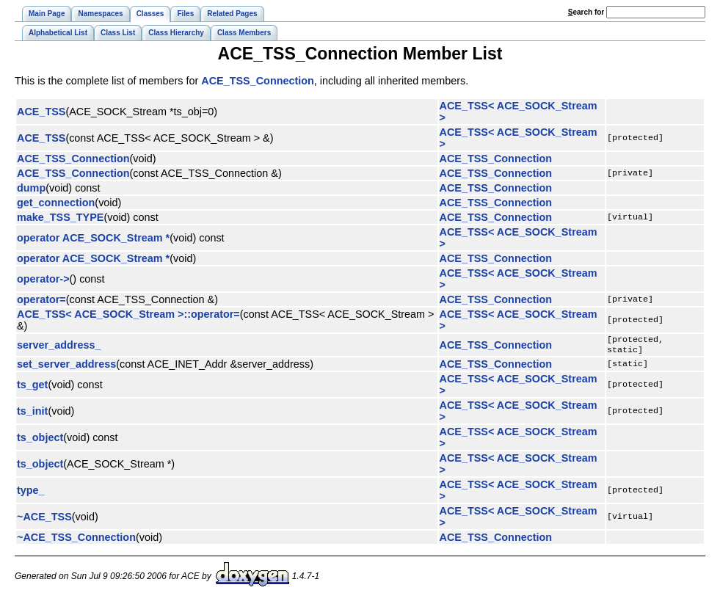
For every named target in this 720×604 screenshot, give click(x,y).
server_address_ (59, 346)
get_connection (56, 202)
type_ (31, 493)
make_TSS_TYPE (60, 217)
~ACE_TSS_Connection (76, 540)
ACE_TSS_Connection (257, 81)
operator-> (43, 279)
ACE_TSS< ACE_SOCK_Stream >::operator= (128, 314)
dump (31, 188)
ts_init (32, 414)
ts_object (40, 440)
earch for (586, 12)
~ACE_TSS (44, 519)
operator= (41, 299)
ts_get (32, 387)
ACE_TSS (41, 111)
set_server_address (66, 367)
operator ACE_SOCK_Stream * (93, 238)
